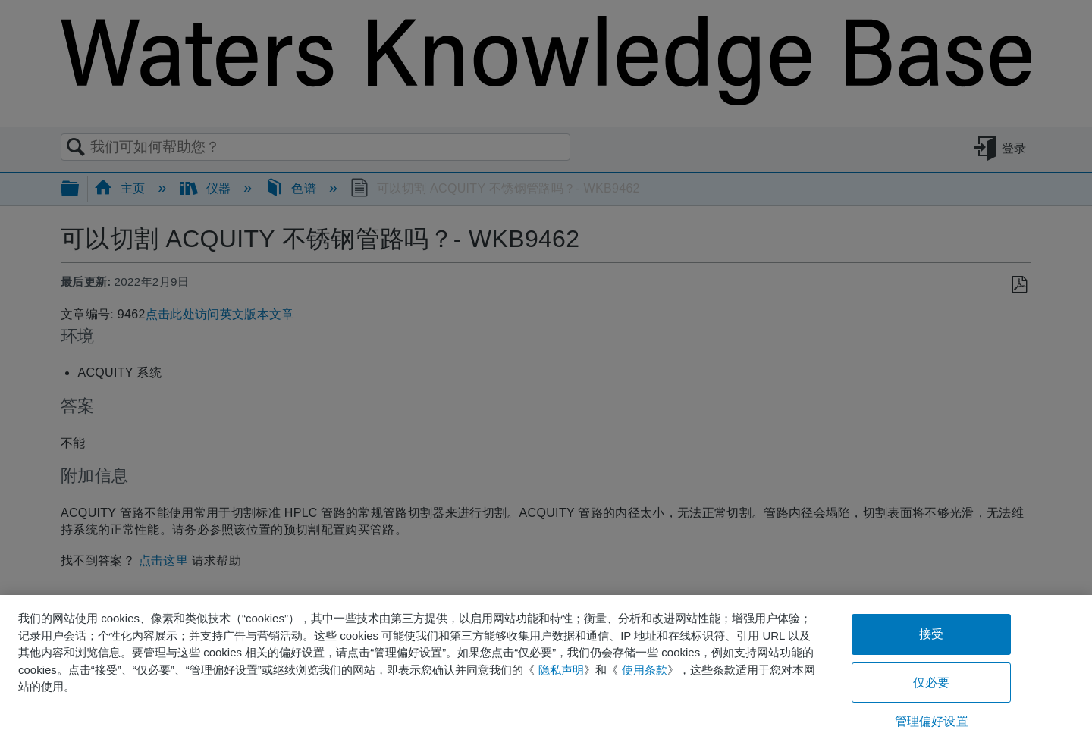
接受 (931, 634)
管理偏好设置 (931, 721)
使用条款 (644, 669)
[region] (546, 665)
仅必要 (931, 682)
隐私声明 (561, 669)
